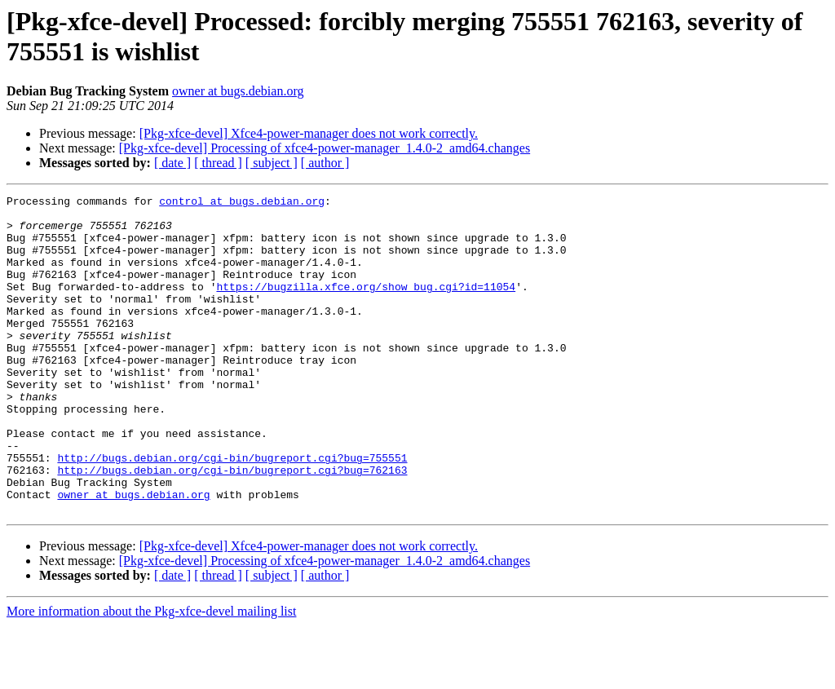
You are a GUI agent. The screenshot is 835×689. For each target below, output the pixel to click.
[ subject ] (271, 163)
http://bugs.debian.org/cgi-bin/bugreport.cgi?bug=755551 (232, 511)
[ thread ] (218, 163)
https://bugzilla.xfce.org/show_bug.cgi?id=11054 (365, 305)
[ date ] (172, 163)
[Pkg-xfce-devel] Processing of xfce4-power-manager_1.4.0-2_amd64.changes (324, 148)
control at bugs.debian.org (242, 203)
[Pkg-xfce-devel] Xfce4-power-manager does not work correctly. (308, 133)
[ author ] (325, 163)
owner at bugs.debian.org (237, 91)
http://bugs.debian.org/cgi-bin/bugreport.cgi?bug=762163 (232, 526)
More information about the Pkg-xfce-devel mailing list (151, 675)
